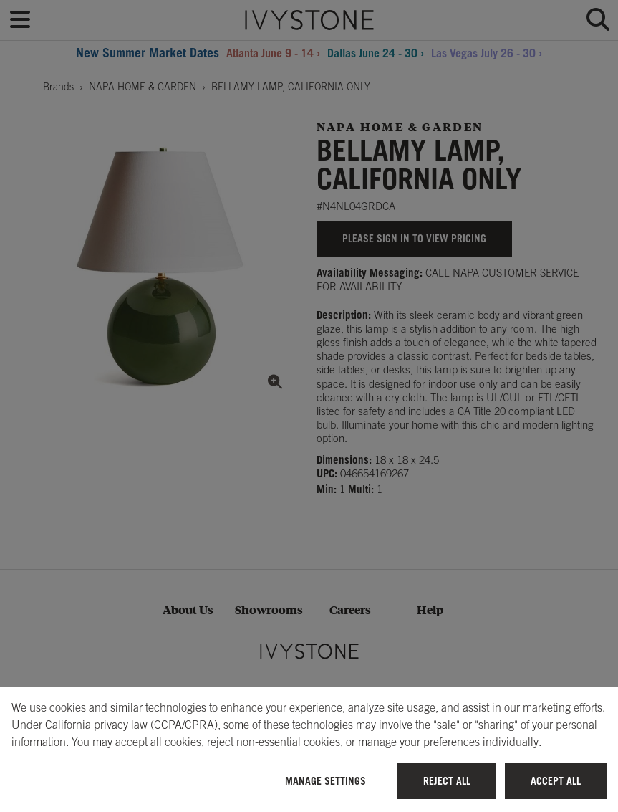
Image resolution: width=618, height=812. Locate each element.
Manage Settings (325, 781)
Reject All (446, 781)
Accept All (556, 781)
